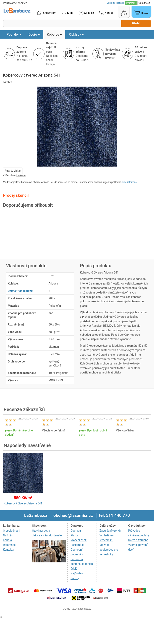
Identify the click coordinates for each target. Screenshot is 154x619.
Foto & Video (13, 170)
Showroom (46, 13)
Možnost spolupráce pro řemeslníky (108, 549)
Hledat (136, 23)
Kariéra (7, 540)
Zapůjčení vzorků (110, 530)
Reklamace (77, 544)
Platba (75, 535)
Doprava (76, 530)
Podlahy (14, 34)
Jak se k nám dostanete (47, 535)
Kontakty (8, 549)
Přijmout (130, 3)
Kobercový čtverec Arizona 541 (23, 503)
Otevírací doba (41, 530)
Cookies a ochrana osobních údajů (82, 564)
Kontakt (106, 13)
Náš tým (8, 535)
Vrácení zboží (79, 540)
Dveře (34, 34)
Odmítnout (144, 3)
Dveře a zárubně (138, 540)
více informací (129, 182)
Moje (67, 13)
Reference (9, 544)
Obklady (76, 34)
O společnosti (11, 530)
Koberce (54, 34)
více (115, 2)
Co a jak (86, 13)
